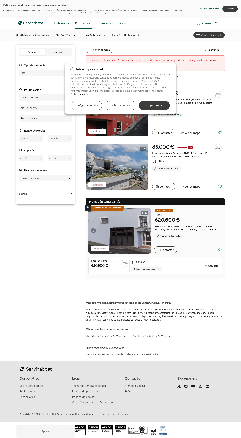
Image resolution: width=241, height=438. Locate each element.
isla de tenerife (95, 35)
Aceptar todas (154, 105)
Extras (23, 194)
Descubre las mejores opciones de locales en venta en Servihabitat (122, 354)
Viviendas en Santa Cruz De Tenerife (106, 336)
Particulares (61, 23)
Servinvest (125, 23)
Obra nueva (105, 23)
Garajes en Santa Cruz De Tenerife (151, 336)
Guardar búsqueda (211, 35)
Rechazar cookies (120, 105)
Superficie (30, 150)
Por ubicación (32, 90)
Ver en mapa (192, 133)
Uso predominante (35, 170)
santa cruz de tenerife (126, 35)
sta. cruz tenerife (67, 35)
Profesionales (83, 23)
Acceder (230, 8)
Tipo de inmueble (34, 65)
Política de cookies (80, 94)
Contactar (165, 133)
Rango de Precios (34, 130)
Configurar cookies (86, 105)
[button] (45, 194)
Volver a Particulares (209, 8)
